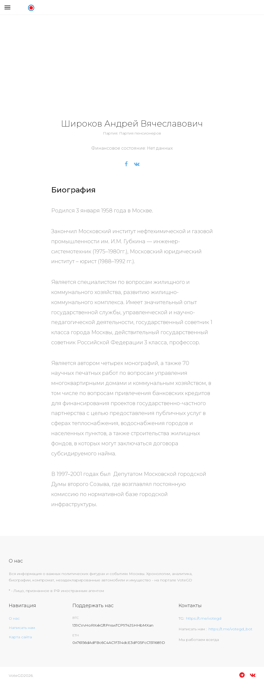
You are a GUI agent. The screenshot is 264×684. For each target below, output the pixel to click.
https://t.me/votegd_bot (230, 629)
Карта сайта (20, 637)
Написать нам (22, 627)
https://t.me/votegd (203, 618)
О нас (14, 618)
